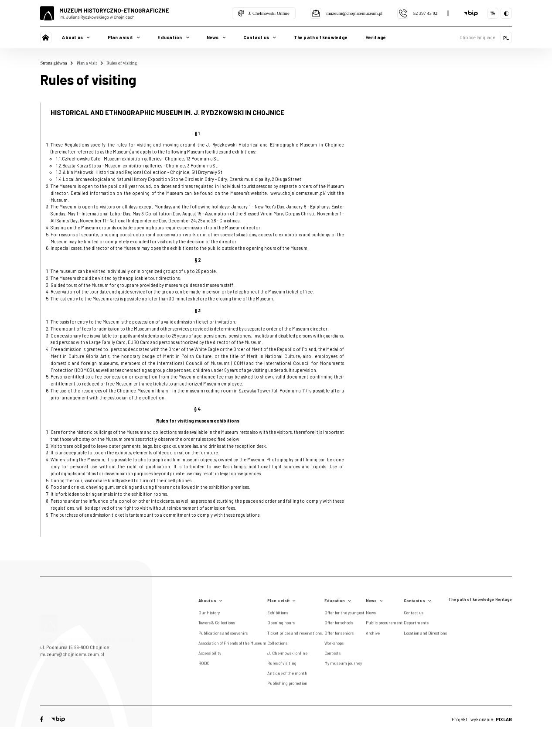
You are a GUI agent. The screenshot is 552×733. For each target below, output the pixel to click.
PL (506, 38)
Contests (332, 654)
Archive (373, 634)
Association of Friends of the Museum (232, 644)
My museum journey (343, 665)
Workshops (334, 644)
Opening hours (281, 624)
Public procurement (384, 624)
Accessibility (209, 654)
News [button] (216, 37)
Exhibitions (277, 614)
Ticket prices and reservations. (295, 634)
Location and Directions (425, 634)
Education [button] (173, 37)
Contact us (417, 600)
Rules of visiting (121, 63)
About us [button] (76, 37)
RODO (204, 665)
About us (210, 600)
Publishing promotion (287, 685)
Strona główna (56, 63)
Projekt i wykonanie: (482, 719)
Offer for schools (338, 624)
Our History (209, 614)
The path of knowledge (321, 37)
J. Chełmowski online (287, 654)
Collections (277, 644)
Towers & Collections (216, 624)
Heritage (375, 37)
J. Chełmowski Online (264, 13)
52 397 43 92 (417, 13)
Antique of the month (287, 675)
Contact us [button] (259, 37)
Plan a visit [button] (124, 37)
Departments (416, 624)
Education (337, 600)
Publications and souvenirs (223, 634)
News (374, 600)
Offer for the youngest (344, 614)
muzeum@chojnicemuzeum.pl (346, 13)
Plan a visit (89, 63)
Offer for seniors (339, 634)
